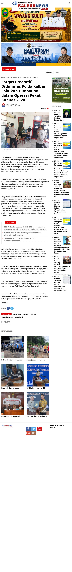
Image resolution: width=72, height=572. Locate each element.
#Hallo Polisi (17, 314)
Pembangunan (27, 78)
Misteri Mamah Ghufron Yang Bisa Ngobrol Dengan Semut (59, 115)
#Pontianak (19, 317)
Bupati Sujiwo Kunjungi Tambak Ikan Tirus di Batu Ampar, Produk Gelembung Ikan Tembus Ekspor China (61, 188)
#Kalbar (26, 314)
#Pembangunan (7, 317)
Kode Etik (60, 426)
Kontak (52, 428)
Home (3, 78)
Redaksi (53, 426)
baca (43, 109)
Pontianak (35, 78)
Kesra (19, 78)
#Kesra (33, 314)
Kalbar (15, 78)
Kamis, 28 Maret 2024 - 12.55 (13, 106)
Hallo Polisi (9, 78)
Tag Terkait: (6, 314)
